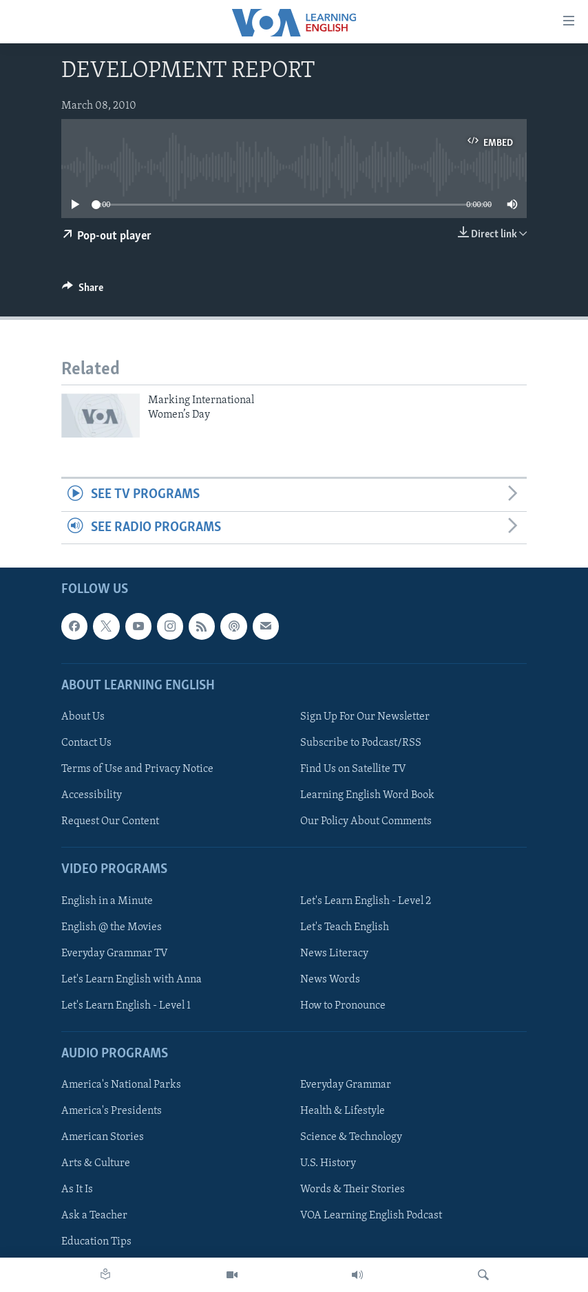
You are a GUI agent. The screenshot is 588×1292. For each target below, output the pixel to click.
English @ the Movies (111, 927)
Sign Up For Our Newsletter (365, 716)
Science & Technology (351, 1137)
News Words (330, 979)
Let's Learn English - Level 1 (126, 1005)
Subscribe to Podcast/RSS (360, 743)
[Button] (82, 291)
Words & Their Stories (352, 1189)
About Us (83, 716)
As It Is (77, 1189)
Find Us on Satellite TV (353, 769)
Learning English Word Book (367, 795)
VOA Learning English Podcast (371, 1215)
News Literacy (334, 953)
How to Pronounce (343, 1005)
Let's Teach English (344, 927)
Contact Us (86, 743)
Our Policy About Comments (366, 821)
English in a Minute (107, 901)
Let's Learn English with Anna (131, 979)
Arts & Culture (95, 1163)
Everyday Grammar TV (114, 953)
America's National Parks (121, 1084)
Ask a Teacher (94, 1215)
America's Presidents (111, 1111)
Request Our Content (110, 821)
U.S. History (328, 1163)
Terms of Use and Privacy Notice (137, 769)
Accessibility (91, 795)
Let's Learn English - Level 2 (365, 901)
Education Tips (96, 1241)
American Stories (102, 1137)
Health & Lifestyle (342, 1111)
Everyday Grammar (345, 1084)
